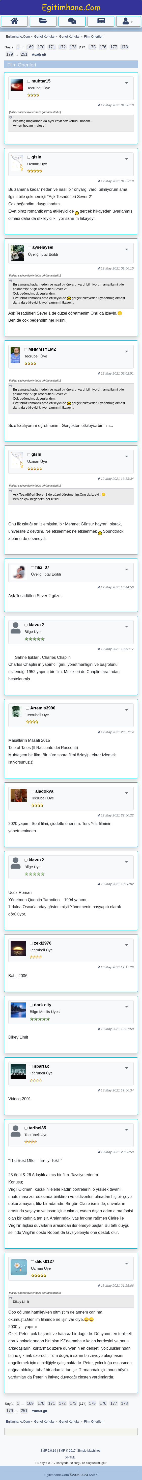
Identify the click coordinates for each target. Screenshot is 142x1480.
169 (30, 47)
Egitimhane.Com (56, 1475)
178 (124, 47)
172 (62, 47)
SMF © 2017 (67, 1450)
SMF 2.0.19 (48, 1450)
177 (113, 47)
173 (73, 47)
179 (9, 54)
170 (41, 47)
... (23, 47)
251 (24, 54)
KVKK (93, 1475)
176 (103, 47)
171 (51, 47)
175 (92, 47)
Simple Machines (88, 1450)
